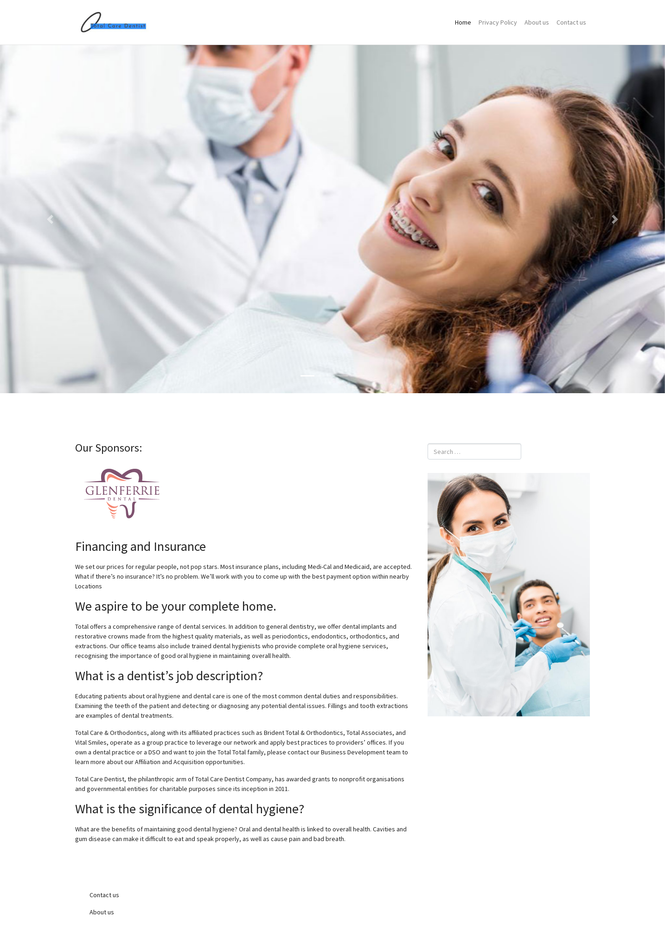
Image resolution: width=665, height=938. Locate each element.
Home (463, 22)
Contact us (571, 22)
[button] (50, 219)
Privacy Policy (498, 22)
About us (536, 22)
